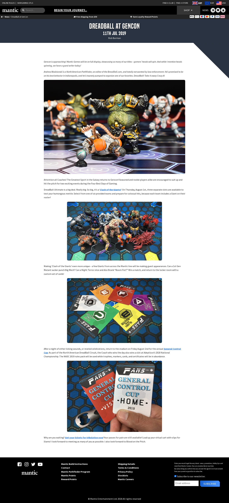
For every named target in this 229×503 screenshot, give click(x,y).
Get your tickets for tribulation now (84, 437)
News (7, 17)
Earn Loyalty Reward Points (144, 17)
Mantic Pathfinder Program (75, 471)
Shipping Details (126, 463)
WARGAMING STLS (25, 3)
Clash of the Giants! (110, 189)
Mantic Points (68, 475)
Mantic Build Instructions (74, 463)
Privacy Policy (125, 471)
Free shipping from (85, 17)
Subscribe (209, 483)
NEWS (205, 10)
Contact (65, 467)
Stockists (123, 475)
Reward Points (69, 479)
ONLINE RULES (8, 3)
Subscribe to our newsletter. (189, 476)
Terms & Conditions (128, 467)
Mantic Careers (126, 479)
